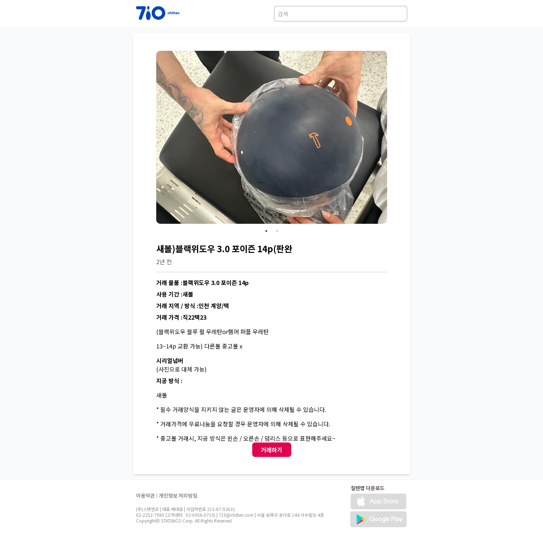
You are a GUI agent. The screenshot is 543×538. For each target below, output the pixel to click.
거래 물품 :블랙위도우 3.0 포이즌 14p (202, 282)
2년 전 (164, 261)
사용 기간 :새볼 (174, 294)
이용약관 (145, 495)
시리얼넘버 (169, 360)
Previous (150, 138)
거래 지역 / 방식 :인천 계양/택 (192, 305)
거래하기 (272, 449)
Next (392, 138)
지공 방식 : (169, 380)
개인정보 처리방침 (178, 495)
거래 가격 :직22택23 (181, 317)
